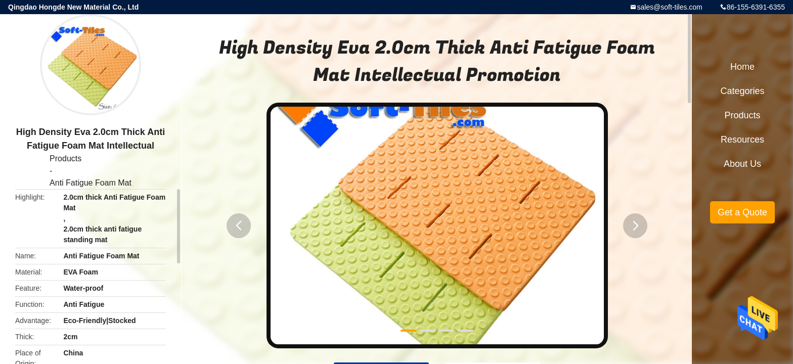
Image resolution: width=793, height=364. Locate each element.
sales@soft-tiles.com (669, 7)
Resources (742, 139)
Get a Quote (742, 212)
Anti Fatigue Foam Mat (90, 182)
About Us (742, 164)
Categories (742, 91)
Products (65, 158)
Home (742, 67)
